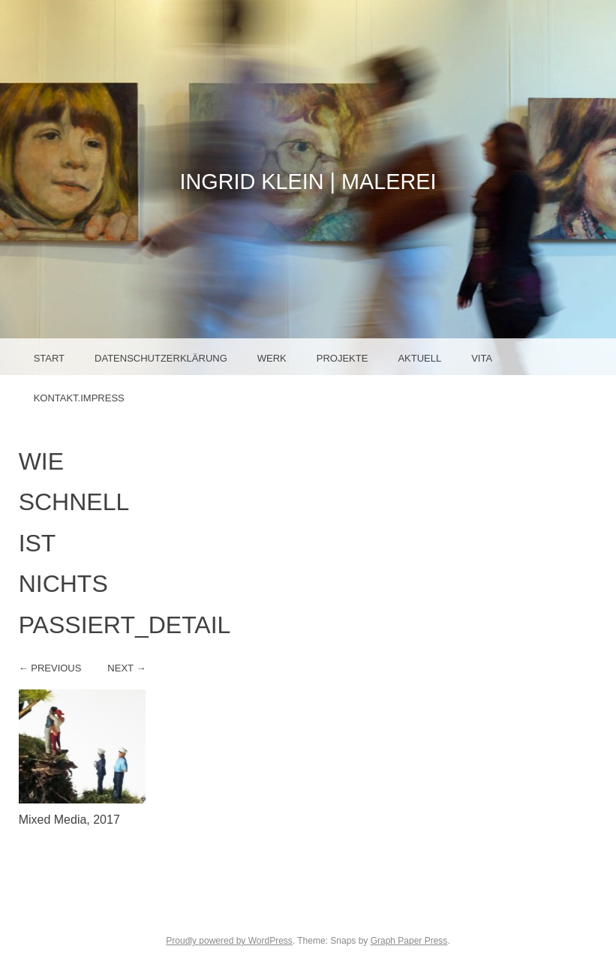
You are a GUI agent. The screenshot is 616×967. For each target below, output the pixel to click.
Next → (126, 668)
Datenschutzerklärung (161, 358)
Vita (481, 358)
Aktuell (419, 358)
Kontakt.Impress (79, 398)
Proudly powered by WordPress (229, 940)
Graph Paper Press (409, 940)
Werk (272, 358)
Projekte (342, 358)
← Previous (50, 668)
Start (49, 358)
